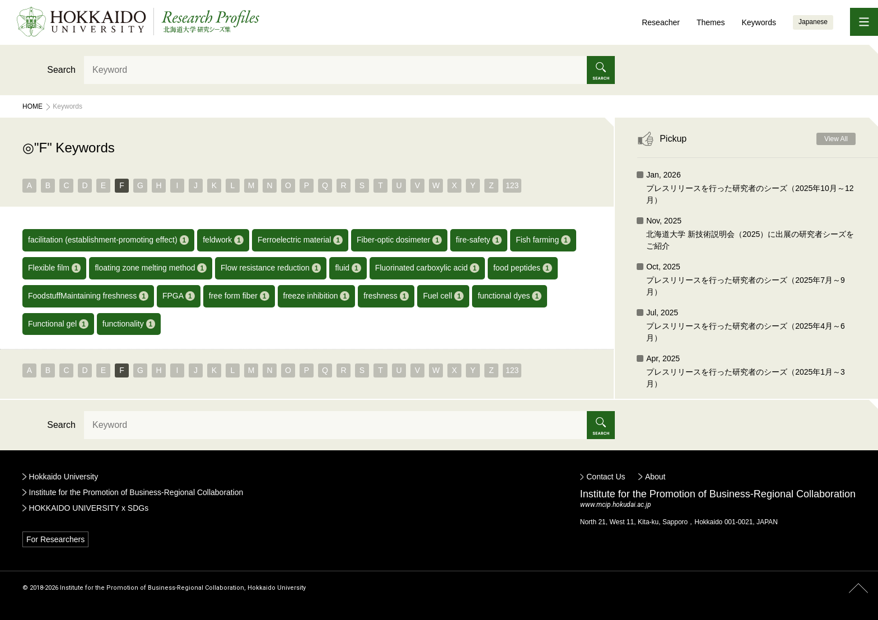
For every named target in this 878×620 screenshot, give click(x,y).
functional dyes (509, 296)
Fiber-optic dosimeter (399, 240)
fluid (348, 268)
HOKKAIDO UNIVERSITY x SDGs (89, 508)
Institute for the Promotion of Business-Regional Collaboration (136, 492)
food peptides (522, 268)
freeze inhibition (316, 296)
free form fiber (239, 296)
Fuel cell (443, 296)
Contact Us (605, 476)
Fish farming (543, 240)
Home (32, 106)
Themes (711, 22)
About (655, 476)
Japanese (813, 22)
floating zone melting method (151, 268)
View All (836, 139)
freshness (386, 296)
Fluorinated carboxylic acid (427, 268)
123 (512, 185)
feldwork (223, 240)
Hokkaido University (64, 476)
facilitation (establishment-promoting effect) (108, 240)
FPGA (178, 296)
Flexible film (54, 268)
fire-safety (479, 240)
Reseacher (661, 22)
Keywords (758, 22)
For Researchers (55, 539)
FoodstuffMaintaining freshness (88, 296)
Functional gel (58, 324)
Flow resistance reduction (271, 268)
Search (61, 69)
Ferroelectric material (300, 240)
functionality (129, 324)
